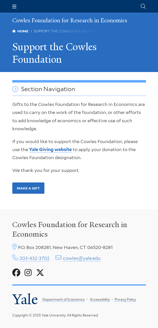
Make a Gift (28, 188)
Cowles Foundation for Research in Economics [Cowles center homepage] (69, 229)
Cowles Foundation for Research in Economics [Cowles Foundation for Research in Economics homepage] (69, 21)
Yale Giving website (50, 149)
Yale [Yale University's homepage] (25, 299)
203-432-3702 (34, 258)
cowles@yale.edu (82, 258)
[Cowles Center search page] (143, 6)
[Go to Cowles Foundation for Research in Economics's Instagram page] (28, 273)
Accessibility (100, 299)
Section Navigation (48, 89)
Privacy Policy (125, 299)
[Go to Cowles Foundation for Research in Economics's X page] (40, 273)
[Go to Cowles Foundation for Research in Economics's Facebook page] (16, 273)
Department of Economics (63, 299)
